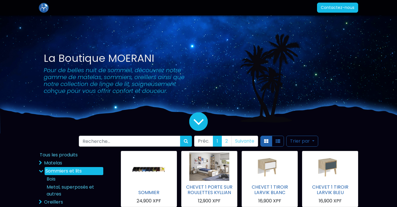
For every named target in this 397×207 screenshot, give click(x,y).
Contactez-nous (337, 7)
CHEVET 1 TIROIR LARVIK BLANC (270, 190)
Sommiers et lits (63, 171)
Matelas (53, 163)
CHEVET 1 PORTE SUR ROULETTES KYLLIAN (209, 190)
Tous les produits (59, 155)
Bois (51, 179)
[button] (302, 141)
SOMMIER (148, 192)
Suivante (244, 141)
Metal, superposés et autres (70, 190)
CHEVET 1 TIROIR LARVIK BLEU (330, 190)
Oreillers (53, 202)
